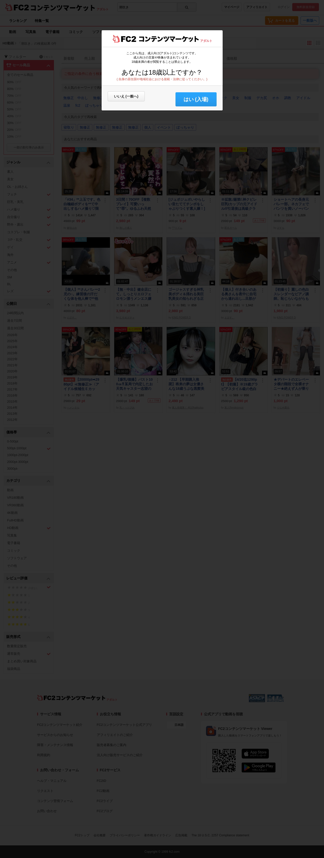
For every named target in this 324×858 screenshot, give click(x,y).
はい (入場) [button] (196, 99)
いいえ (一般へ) (126, 96)
